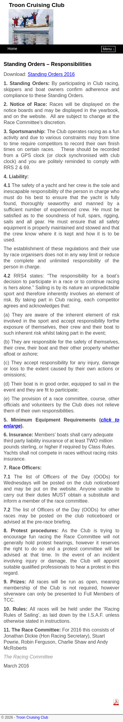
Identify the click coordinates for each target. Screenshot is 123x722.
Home (12, 49)
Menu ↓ (109, 49)
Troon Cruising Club (36, 5)
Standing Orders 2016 (51, 74)
